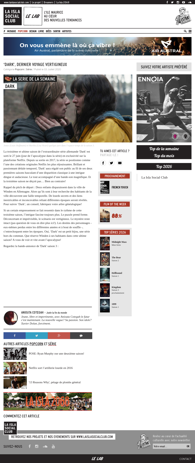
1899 (114, 304)
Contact (185, 458)
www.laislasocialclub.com (16, 2)
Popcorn (22, 31)
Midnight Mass (119, 242)
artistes (66, 31)
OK (188, 446)
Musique (11, 31)
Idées (48, 31)
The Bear (116, 257)
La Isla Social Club (154, 177)
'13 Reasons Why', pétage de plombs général (55, 382)
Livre (41, 31)
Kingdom (116, 287)
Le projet (36, 2)
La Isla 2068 (62, 2)
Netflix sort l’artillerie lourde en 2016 (51, 367)
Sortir (56, 31)
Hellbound (117, 273)
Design (32, 31)
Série (29, 69)
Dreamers (48, 2)
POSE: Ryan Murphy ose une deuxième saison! (56, 353)
